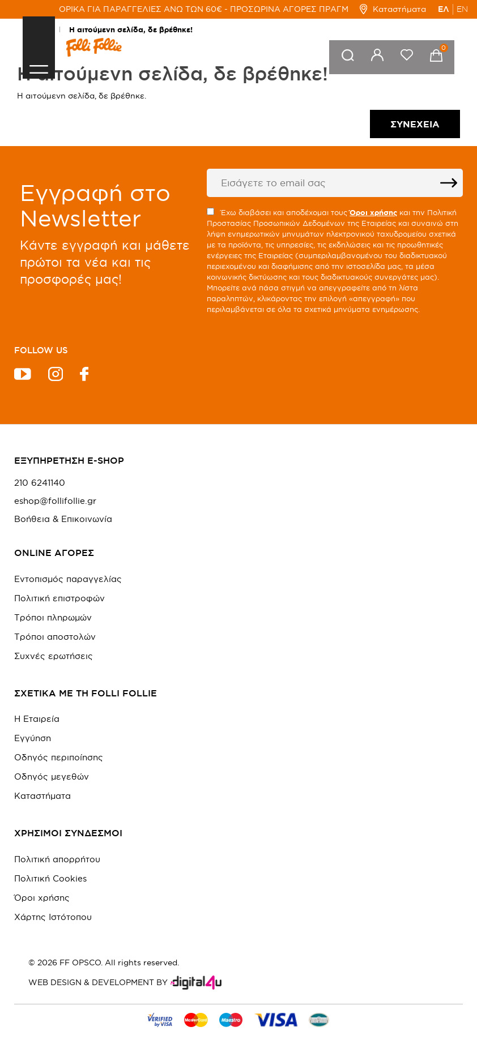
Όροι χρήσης (42, 897)
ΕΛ (443, 9)
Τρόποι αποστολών (55, 636)
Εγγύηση (32, 738)
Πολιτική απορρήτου (57, 859)
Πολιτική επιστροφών (59, 598)
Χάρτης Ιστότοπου (53, 917)
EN (462, 9)
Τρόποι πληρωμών (53, 617)
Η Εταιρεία (36, 719)
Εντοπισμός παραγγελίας (68, 579)
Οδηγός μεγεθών (51, 776)
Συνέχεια (415, 124)
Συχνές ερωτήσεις (53, 656)
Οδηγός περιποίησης (58, 757)
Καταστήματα (393, 9)
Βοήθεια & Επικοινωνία (63, 519)
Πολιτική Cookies (50, 878)
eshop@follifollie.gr (55, 501)
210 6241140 (39, 482)
